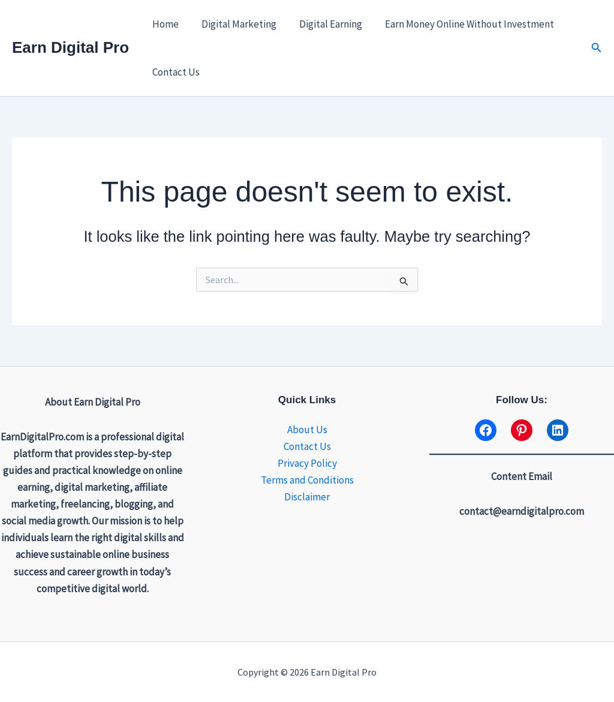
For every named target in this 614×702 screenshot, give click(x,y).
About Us (307, 429)
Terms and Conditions (307, 480)
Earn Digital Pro (70, 47)
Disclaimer (307, 496)
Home (164, 24)
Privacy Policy (307, 463)
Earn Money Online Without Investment (461, 24)
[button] (596, 48)
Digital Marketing (235, 24)
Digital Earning (324, 24)
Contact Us (174, 72)
